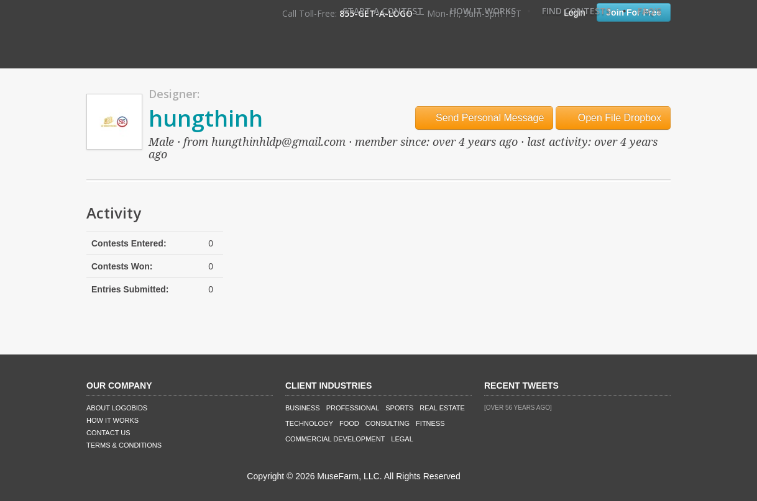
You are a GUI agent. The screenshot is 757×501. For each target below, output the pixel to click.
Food (349, 423)
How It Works (483, 11)
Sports (399, 408)
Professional (353, 408)
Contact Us (108, 432)
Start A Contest (382, 11)
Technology (309, 423)
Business (302, 408)
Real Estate (442, 408)
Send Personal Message (484, 117)
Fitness (430, 423)
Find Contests (576, 11)
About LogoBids (116, 408)
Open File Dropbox (613, 117)
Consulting (387, 423)
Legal (402, 439)
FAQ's (649, 11)
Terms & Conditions (124, 445)
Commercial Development (335, 439)
